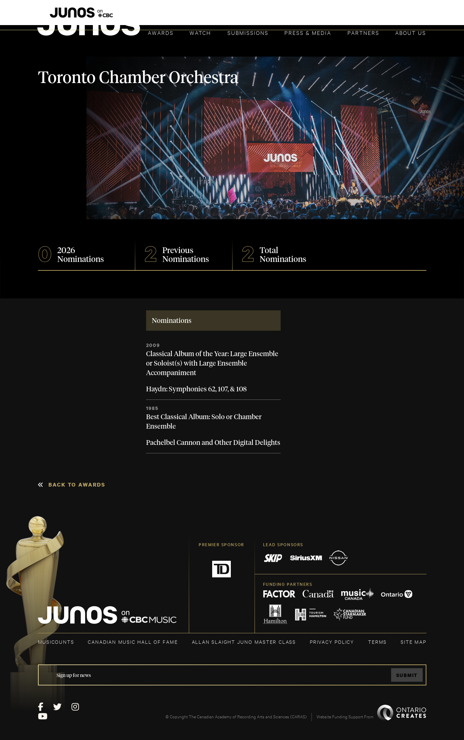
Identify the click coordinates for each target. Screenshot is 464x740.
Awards (161, 32)
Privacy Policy (332, 641)
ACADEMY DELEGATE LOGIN (394, 16)
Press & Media (307, 32)
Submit (407, 675)
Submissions (247, 32)
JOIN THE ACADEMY (331, 16)
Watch (200, 32)
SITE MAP (413, 641)
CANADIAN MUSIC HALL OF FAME (133, 641)
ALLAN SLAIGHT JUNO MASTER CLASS (244, 641)
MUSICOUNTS (56, 641)
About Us (410, 32)
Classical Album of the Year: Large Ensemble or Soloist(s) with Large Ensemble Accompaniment (212, 363)
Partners (363, 32)
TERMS (377, 641)
